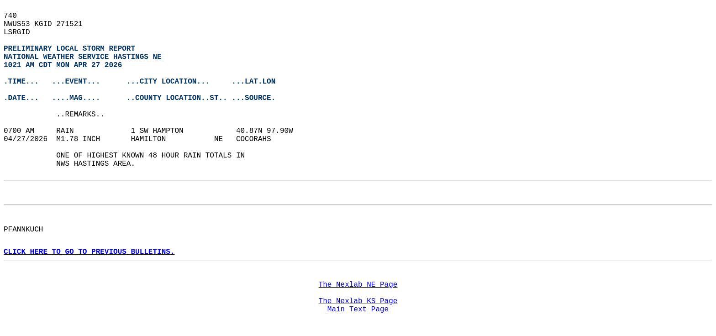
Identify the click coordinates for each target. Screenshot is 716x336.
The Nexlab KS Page (358, 301)
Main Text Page (358, 309)
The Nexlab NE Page (358, 285)
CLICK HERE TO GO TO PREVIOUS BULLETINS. (89, 252)
